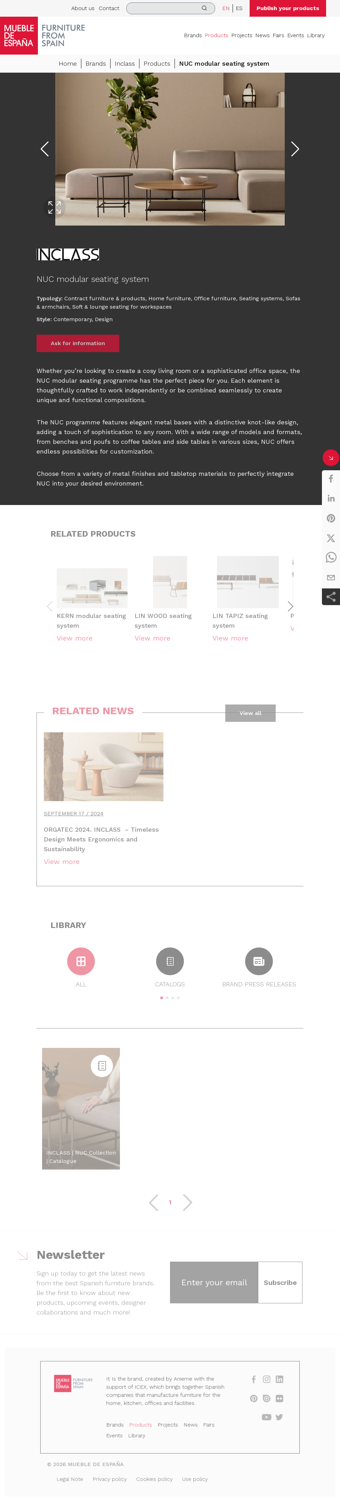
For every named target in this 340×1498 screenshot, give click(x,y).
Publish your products (288, 8)
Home (68, 63)
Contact (109, 8)
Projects (241, 35)
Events (295, 35)
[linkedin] (331, 498)
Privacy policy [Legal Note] (114, 1477)
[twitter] (331, 538)
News (262, 35)
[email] (331, 577)
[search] (170, 8)
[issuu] (260, 1402)
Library (316, 35)
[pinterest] (331, 518)
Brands (193, 35)
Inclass (125, 63)
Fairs (278, 35)
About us (83, 8)
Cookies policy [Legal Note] (156, 1477)
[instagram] (260, 1384)
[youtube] (260, 1419)
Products (216, 35)
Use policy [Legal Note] (193, 1477)
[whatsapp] (331, 557)
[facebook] (331, 478)
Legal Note (76, 1477)
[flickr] (272, 1402)
